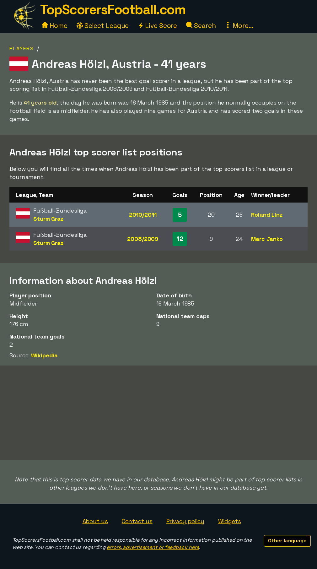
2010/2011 (143, 214)
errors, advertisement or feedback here (153, 547)
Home (54, 25)
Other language (287, 540)
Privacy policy (185, 521)
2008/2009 (142, 238)
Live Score (157, 25)
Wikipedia (44, 355)
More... (239, 25)
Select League (103, 25)
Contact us (137, 521)
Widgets (229, 521)
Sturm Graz (48, 218)
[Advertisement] (158, 413)
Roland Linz (266, 214)
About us (95, 521)
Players (21, 48)
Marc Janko (267, 238)
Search (201, 25)
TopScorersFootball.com (112, 9)
